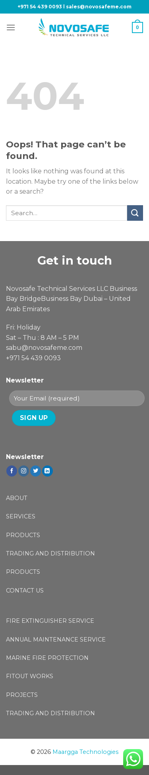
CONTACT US (25, 590)
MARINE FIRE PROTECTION (47, 657)
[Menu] (10, 27)
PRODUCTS (23, 535)
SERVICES (20, 516)
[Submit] (135, 213)
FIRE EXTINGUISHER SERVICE (50, 620)
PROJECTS (22, 694)
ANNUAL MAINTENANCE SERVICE (56, 639)
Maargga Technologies (85, 751)
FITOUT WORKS (29, 676)
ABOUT (16, 498)
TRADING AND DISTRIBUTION (50, 553)
